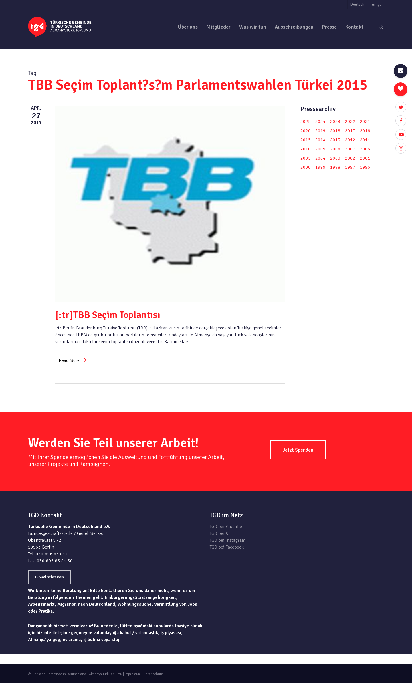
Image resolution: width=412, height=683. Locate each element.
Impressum (133, 674)
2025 (305, 121)
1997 (350, 167)
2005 (305, 158)
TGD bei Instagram (227, 540)
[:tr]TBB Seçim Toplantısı (107, 315)
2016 (365, 131)
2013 (335, 140)
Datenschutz (153, 674)
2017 (350, 131)
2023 (335, 121)
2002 (350, 158)
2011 (365, 140)
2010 (305, 149)
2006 (365, 149)
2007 (350, 149)
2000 (305, 167)
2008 (335, 149)
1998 (335, 167)
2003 (335, 158)
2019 (320, 131)
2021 (365, 121)
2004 (320, 158)
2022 (350, 121)
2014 (320, 140)
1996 (365, 167)
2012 (350, 140)
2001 (365, 158)
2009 (320, 149)
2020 (305, 131)
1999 (320, 167)
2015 (305, 140)
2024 (320, 121)
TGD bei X (219, 533)
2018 (335, 131)
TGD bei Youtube (226, 526)
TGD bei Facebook (227, 547)
